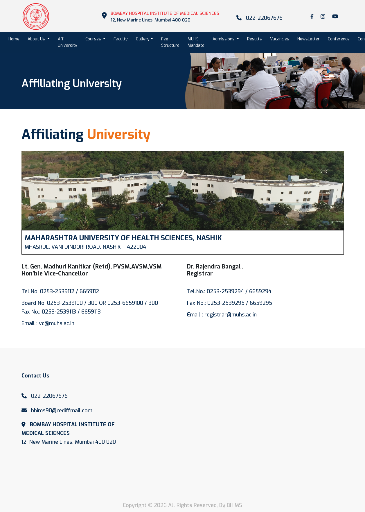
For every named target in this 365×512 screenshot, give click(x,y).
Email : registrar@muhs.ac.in (222, 314)
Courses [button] (93, 39)
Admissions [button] (224, 39)
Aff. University (67, 42)
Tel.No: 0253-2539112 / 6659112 (60, 291)
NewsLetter (308, 39)
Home (16, 39)
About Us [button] (37, 39)
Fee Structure (170, 42)
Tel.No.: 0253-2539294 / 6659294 (229, 291)
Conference (339, 39)
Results (254, 39)
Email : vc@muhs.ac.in (47, 323)
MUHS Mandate (196, 42)
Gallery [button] (143, 39)
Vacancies (279, 39)
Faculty (121, 39)
